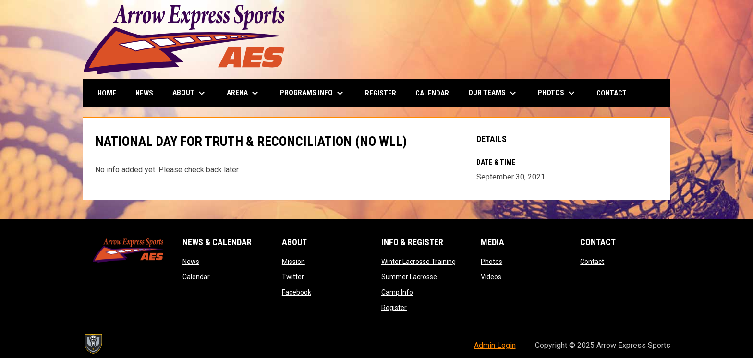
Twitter (293, 277)
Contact (592, 261)
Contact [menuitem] (611, 93)
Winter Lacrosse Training (418, 261)
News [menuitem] (144, 93)
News (190, 261)
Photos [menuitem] (557, 93)
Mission (293, 261)
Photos (491, 261)
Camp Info (397, 292)
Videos (491, 277)
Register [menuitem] (380, 93)
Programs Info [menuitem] (313, 93)
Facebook (296, 292)
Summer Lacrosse (409, 277)
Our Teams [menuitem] (493, 93)
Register (394, 307)
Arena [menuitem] (244, 93)
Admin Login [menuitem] (495, 345)
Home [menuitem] (106, 93)
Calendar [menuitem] (432, 93)
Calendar (196, 277)
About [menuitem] (189, 93)
